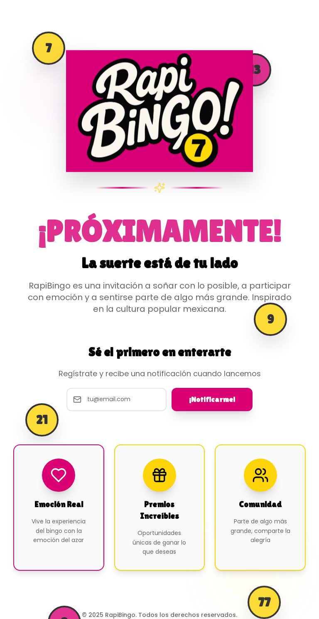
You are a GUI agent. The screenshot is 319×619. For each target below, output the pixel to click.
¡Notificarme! (212, 399)
